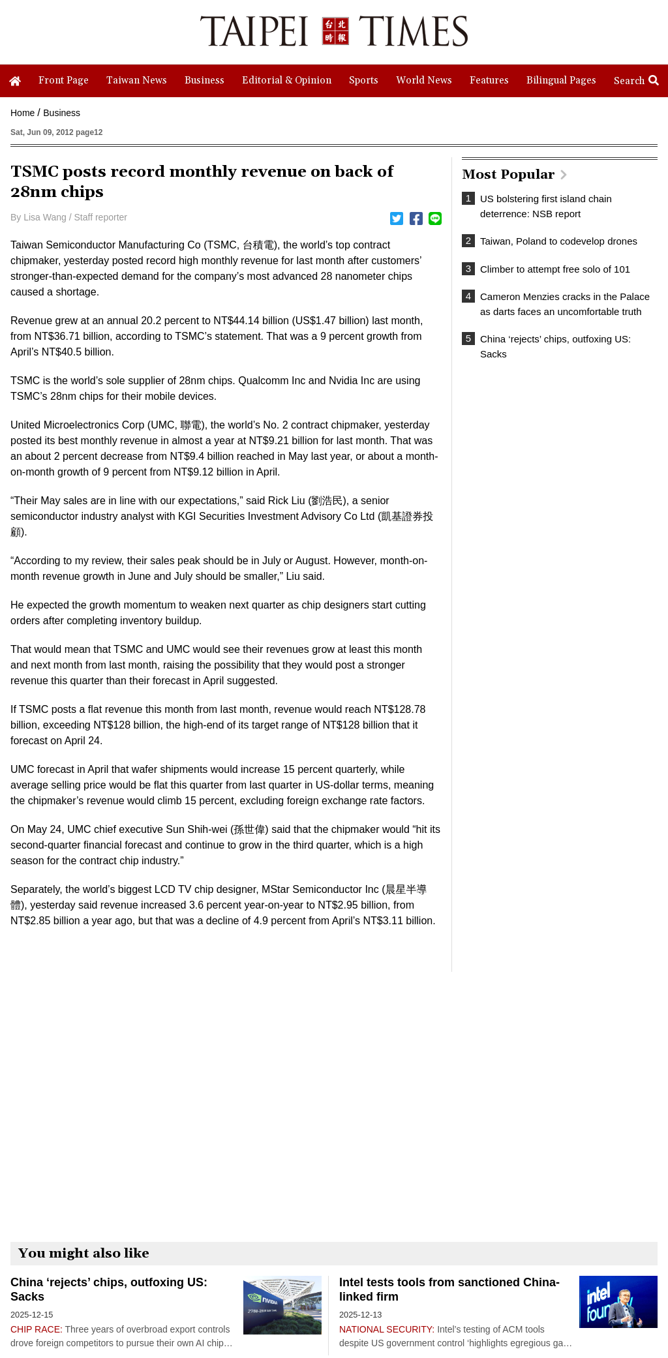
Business (61, 113)
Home (22, 113)
